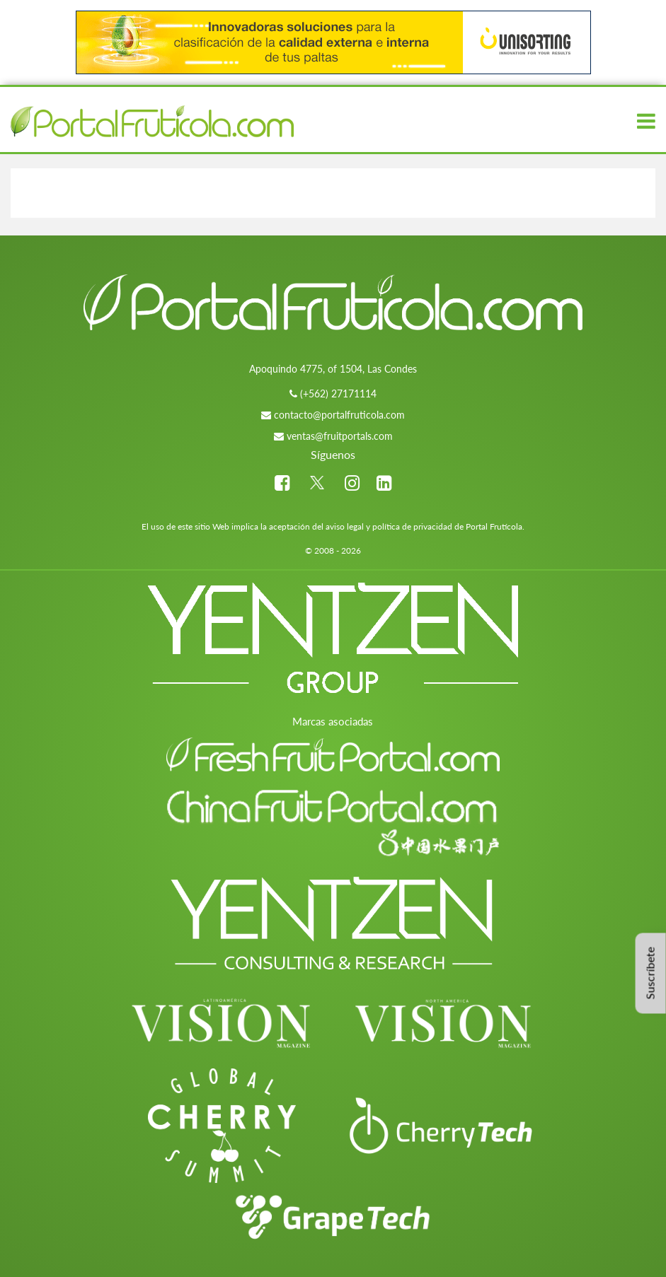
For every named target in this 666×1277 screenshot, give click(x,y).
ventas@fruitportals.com (340, 436)
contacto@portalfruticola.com (339, 415)
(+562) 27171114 (338, 393)
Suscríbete (650, 973)
